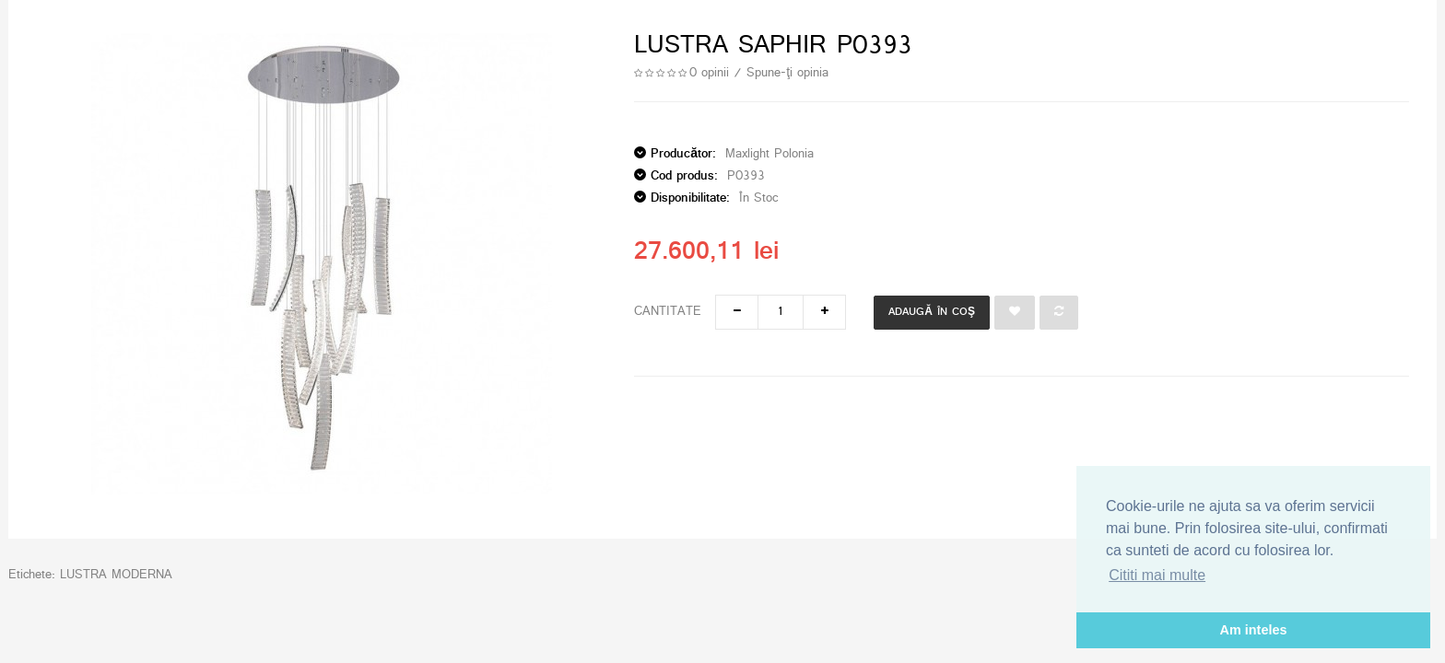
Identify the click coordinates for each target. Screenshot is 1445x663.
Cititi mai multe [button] (1157, 575)
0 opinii (709, 73)
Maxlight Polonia (769, 154)
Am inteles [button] (1253, 629)
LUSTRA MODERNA (116, 575)
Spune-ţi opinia (787, 73)
